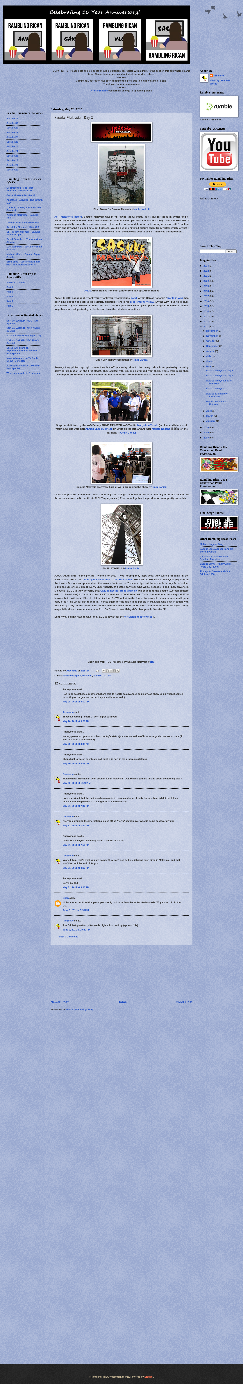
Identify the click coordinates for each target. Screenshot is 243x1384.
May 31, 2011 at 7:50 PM (76, 825)
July (209, 356)
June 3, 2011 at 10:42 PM (76, 929)
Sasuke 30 (12, 123)
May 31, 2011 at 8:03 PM (76, 868)
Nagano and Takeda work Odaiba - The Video (214, 558)
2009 (206, 432)
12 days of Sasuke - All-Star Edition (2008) (215, 572)
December (212, 330)
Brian (66, 898)
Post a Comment (68, 936)
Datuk (87, 290)
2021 (206, 275)
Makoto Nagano (161, 428)
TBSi (152, 661)
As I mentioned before (68, 216)
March (210, 415)
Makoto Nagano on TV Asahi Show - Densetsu (22, 359)
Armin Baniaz (139, 359)
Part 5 (9, 305)
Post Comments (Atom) (79, 1009)
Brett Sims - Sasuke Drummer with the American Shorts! (23, 263)
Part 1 (9, 287)
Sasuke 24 (12, 151)
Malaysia (87, 675)
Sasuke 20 (12, 169)
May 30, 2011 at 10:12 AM (77, 783)
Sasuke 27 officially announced (217, 395)
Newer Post (60, 1002)
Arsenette (68, 712)
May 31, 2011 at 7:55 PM (76, 845)
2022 (206, 270)
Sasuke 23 (12, 155)
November (212, 336)
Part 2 (9, 292)
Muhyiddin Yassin (147, 425)
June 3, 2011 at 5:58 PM (76, 910)
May (209, 366)
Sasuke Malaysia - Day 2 (219, 370)
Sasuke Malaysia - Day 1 (219, 375)
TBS (108, 675)
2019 (206, 286)
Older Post (184, 1002)
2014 (206, 311)
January (211, 421)
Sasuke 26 (12, 141)
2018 (206, 291)
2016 (206, 301)
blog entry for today (142, 301)
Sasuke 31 (12, 118)
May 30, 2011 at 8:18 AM (76, 763)
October (211, 340)
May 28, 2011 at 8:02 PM (76, 701)
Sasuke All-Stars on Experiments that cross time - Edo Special (23, 350)
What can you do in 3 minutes (23, 373)
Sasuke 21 (12, 165)
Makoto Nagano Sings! (212, 544)
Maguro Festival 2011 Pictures (218, 403)
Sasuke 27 (12, 137)
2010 (206, 427)
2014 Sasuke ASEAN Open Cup (24, 335)
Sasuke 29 (12, 127)
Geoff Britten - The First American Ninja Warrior (19, 189)
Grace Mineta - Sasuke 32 (20, 195)
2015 (206, 306)
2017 (206, 296)
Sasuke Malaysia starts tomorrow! (219, 382)
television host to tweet (138, 616)
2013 (206, 316)
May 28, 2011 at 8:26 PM (76, 721)
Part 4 (9, 301)
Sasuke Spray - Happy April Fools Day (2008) (215, 565)
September (212, 346)
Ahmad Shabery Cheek (98, 428)
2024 (206, 265)
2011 (206, 326)
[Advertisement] (121, 972)
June (209, 361)
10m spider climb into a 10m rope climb (108, 579)
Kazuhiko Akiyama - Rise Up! (22, 227)
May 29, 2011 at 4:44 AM (76, 744)
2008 (206, 437)
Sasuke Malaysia (215, 388)
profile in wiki (175, 298)
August (210, 351)
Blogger (148, 1376)
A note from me (99, 90)
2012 (206, 321)
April (209, 411)
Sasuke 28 (12, 132)
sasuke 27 (99, 675)
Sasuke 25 (12, 146)
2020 (206, 281)
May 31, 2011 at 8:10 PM (76, 887)
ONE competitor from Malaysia (118, 590)
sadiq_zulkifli (142, 209)
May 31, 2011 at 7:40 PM (76, 806)
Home (122, 1002)
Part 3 (9, 296)
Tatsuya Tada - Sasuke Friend (23, 222)
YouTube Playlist (15, 282)
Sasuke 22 (12, 160)
